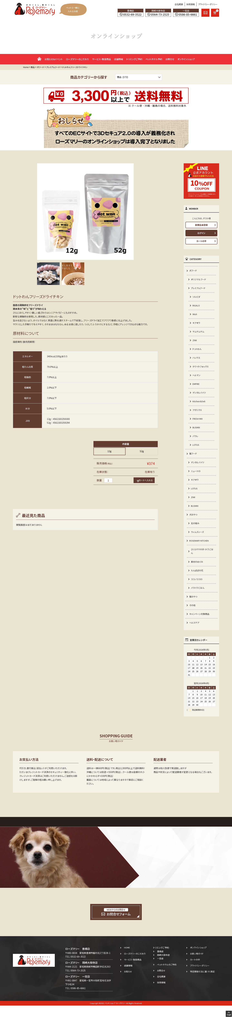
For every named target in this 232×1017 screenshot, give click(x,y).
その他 (192, 616)
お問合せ (169, 59)
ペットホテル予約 (153, 59)
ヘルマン (197, 378)
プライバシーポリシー (208, 4)
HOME (127, 959)
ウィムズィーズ (198, 540)
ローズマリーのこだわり (77, 59)
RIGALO (197, 306)
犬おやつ (193, 522)
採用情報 (190, 4)
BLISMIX (197, 432)
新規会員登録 (201, 224)
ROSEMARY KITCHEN (200, 549)
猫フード (193, 459)
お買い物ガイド (196, 965)
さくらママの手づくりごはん (202, 560)
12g (109, 451)
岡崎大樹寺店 (163, 966)
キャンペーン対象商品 (199, 625)
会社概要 (179, 4)
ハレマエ (197, 360)
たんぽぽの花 (197, 580)
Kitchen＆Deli (200, 405)
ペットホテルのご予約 (166, 976)
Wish (195, 315)
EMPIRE (197, 387)
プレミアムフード (199, 288)
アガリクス (198, 414)
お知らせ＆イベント (54, 59)
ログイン (201, 233)
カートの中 (201, 241)
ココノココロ (197, 589)
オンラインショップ (186, 59)
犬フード (193, 270)
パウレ (196, 441)
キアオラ (197, 324)
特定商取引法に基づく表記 (202, 982)
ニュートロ (196, 477)
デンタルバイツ (200, 396)
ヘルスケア (194, 634)
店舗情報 (118, 59)
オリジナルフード (199, 279)
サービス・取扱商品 (101, 59)
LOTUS (196, 450)
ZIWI (195, 342)
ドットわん (197, 351)
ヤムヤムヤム (199, 333)
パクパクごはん (198, 598)
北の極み (195, 531)
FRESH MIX (198, 423)
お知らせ (128, 982)
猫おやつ (193, 607)
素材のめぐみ (197, 571)
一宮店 (160, 970)
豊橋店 (160, 962)
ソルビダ (197, 297)
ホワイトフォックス (201, 369)
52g (142, 451)
